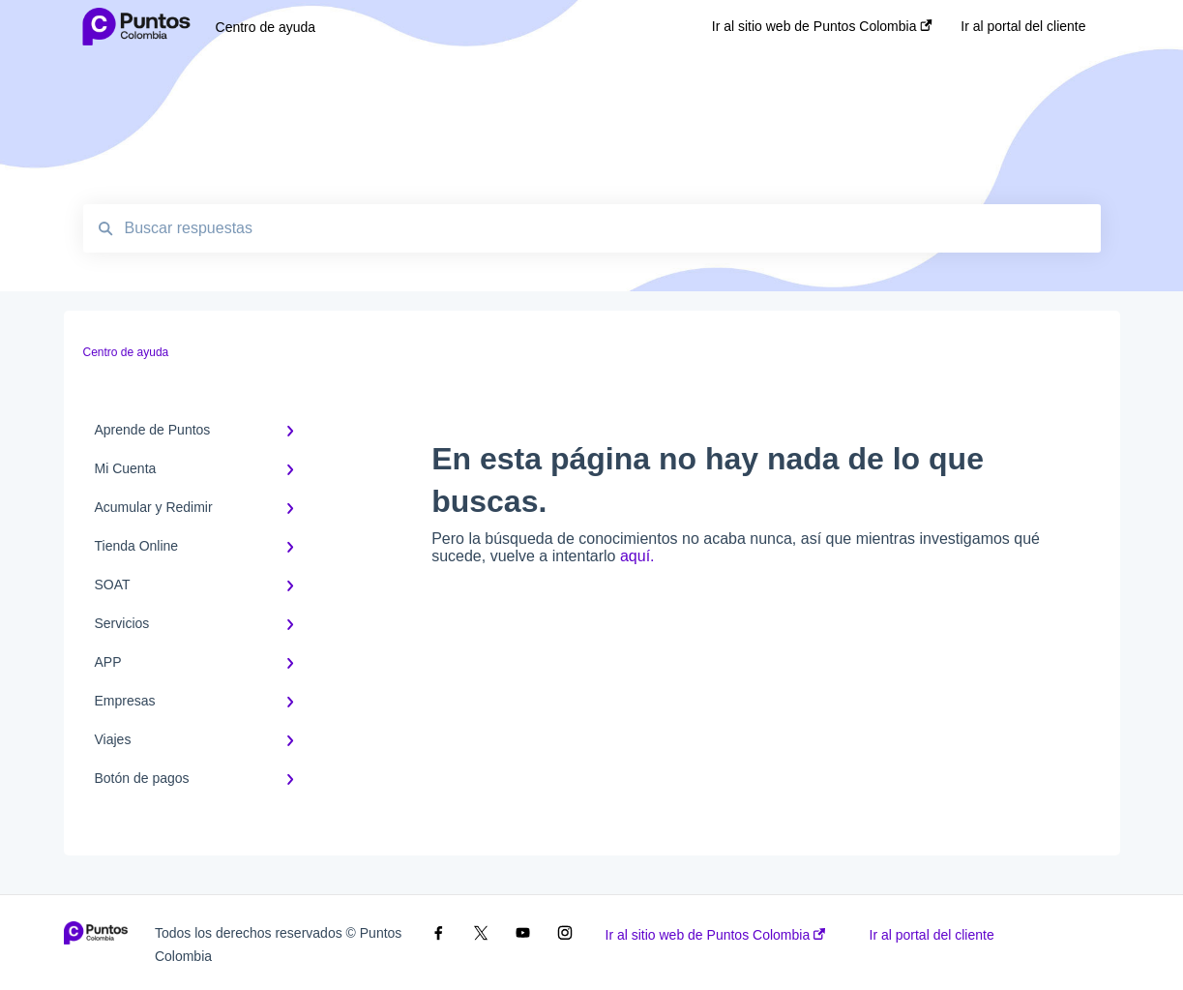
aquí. (637, 556)
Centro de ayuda (266, 27)
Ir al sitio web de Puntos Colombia (716, 935)
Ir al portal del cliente (932, 935)
